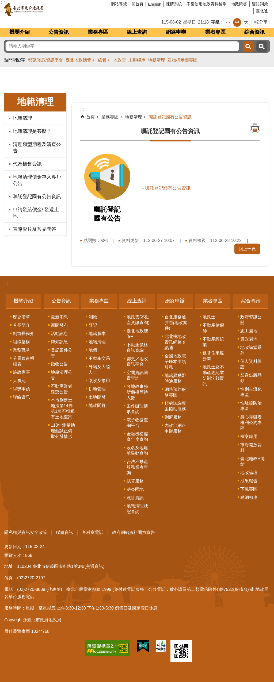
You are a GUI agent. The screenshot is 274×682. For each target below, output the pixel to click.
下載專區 (248, 489)
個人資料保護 (251, 364)
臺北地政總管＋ (81, 60)
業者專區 (215, 32)
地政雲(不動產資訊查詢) (138, 320)
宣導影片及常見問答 (34, 229)
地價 (93, 350)
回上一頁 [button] (247, 248)
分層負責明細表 (23, 361)
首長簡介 (21, 325)
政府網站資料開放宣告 (133, 532)
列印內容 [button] (255, 128)
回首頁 (137, 4)
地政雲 (119, 60)
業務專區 (98, 32)
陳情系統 (174, 4)
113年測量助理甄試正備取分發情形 (63, 431)
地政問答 (239, 4)
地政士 (209, 317)
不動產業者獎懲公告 (61, 389)
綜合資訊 (254, 32)
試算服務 (135, 481)
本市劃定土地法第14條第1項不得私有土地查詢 (63, 408)
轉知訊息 (59, 342)
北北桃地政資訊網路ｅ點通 (175, 342)
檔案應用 (248, 436)
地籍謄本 (97, 333)
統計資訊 (135, 497)
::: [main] (82, 109)
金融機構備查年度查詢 (137, 436)
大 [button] (246, 22)
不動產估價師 (213, 328)
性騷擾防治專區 (251, 406)
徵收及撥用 (99, 380)
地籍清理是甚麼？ (32, 131)
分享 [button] (263, 22)
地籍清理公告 (61, 375)
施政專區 (21, 372)
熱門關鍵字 (14, 60)
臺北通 (262, 11)
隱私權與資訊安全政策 (25, 532)
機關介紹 (19, 32)
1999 (107, 589)
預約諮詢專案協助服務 (175, 406)
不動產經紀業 (213, 342)
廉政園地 (248, 339)
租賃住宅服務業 (213, 356)
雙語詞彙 (260, 4)
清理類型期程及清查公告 (37, 147)
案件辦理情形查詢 (137, 409)
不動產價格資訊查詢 (137, 347)
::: (6, 283)
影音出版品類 (251, 378)
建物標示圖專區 (182, 60)
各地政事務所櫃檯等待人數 (137, 392)
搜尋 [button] (248, 46)
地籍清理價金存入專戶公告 (37, 180)
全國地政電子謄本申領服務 (175, 361)
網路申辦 (176, 32)
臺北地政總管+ (137, 334)
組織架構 (21, 342)
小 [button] (228, 22)
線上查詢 (137, 32)
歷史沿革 (21, 317)
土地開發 (97, 397)
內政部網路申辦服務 (175, 428)
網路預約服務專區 (175, 392)
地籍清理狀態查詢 (137, 509)
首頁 (90, 117)
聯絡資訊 (21, 397)
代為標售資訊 (27, 164)
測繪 (93, 317)
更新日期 (12, 546)
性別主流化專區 (251, 392)
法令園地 (135, 489)
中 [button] (237, 22)
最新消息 (59, 317)
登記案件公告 (61, 353)
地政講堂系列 (251, 350)
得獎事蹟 (21, 389)
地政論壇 (248, 472)
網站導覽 (119, 4)
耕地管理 (97, 389)
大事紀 (19, 380)
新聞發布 (59, 325)
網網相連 (248, 497)
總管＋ (104, 60)
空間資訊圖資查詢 (137, 375)
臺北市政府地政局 (44, 9)
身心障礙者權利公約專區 (251, 422)
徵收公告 (59, 364)
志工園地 (248, 331)
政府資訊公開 (251, 320)
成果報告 (248, 481)
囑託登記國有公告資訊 (37, 196)
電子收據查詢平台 (137, 423)
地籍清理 (156, 60)
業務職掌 (21, 350)
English (154, 4)
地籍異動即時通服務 (175, 378)
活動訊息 (59, 333)
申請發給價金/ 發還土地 (36, 213)
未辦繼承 (137, 60)
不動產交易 (99, 358)
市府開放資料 (251, 447)
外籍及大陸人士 (99, 369)
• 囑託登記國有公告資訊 (168, 188)
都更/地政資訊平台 (45, 60)
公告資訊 (58, 32)
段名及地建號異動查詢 (137, 450)
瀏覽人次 (12, 555)
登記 (93, 325)
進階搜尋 (261, 46)
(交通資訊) (95, 566)
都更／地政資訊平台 (137, 361)
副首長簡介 (23, 333)
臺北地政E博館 (252, 461)
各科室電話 (92, 532)
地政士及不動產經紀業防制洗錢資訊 (213, 375)
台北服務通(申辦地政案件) (176, 322)
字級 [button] (215, 22)
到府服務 (173, 417)
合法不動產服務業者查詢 (137, 467)
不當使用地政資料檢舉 (207, 4)
